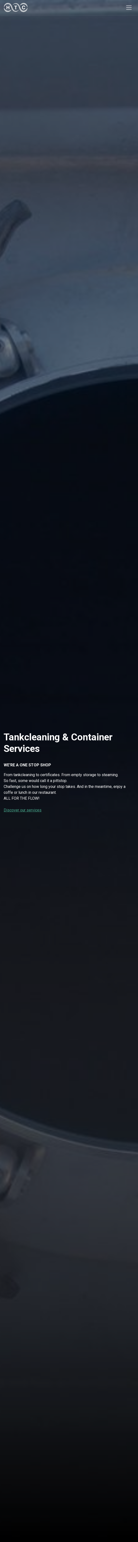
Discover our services (22, 810)
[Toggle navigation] (129, 7)
